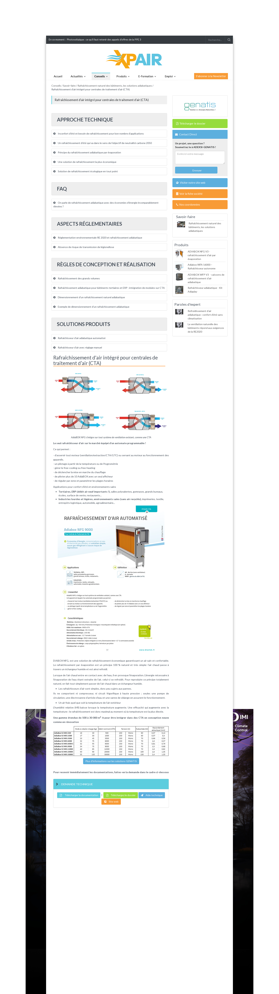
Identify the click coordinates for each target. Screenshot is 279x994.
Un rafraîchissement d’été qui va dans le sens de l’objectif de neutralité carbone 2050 (102, 142)
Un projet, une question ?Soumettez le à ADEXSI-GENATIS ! (195, 145)
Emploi (169, 76)
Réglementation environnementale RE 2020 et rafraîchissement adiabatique (97, 237)
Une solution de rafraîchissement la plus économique (84, 161)
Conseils (99, 76)
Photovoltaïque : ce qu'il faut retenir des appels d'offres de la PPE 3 (104, 39)
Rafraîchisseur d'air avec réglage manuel (77, 347)
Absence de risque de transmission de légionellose (83, 246)
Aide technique (152, 795)
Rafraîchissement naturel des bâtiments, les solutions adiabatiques (115, 85)
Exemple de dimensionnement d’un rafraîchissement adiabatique (91, 306)
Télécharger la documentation (78, 795)
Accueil (58, 76)
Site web (111, 801)
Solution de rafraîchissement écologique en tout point (85, 171)
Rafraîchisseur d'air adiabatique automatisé (79, 338)
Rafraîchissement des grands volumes (76, 278)
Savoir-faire (69, 85)
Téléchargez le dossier (121, 795)
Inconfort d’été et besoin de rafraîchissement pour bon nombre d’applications (98, 133)
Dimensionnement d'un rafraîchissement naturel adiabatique (89, 297)
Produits (121, 76)
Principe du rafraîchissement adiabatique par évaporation (87, 152)
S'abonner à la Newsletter (211, 76)
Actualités (77, 76)
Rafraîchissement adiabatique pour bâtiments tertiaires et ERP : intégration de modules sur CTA (109, 287)
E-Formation (145, 76)
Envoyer (197, 170)
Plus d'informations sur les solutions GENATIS (111, 761)
